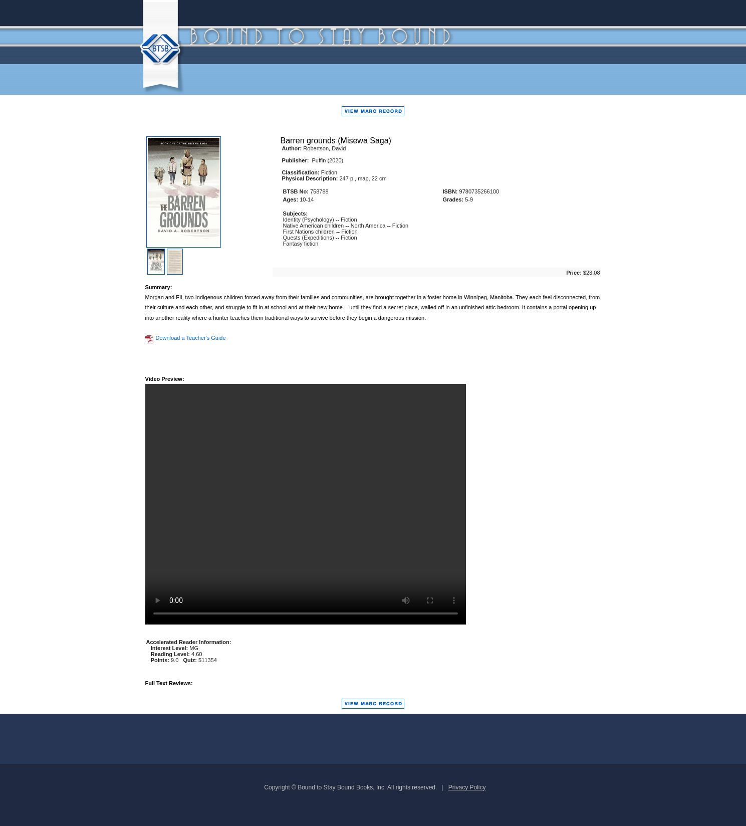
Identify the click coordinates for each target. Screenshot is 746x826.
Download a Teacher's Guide (185, 338)
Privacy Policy (467, 787)
